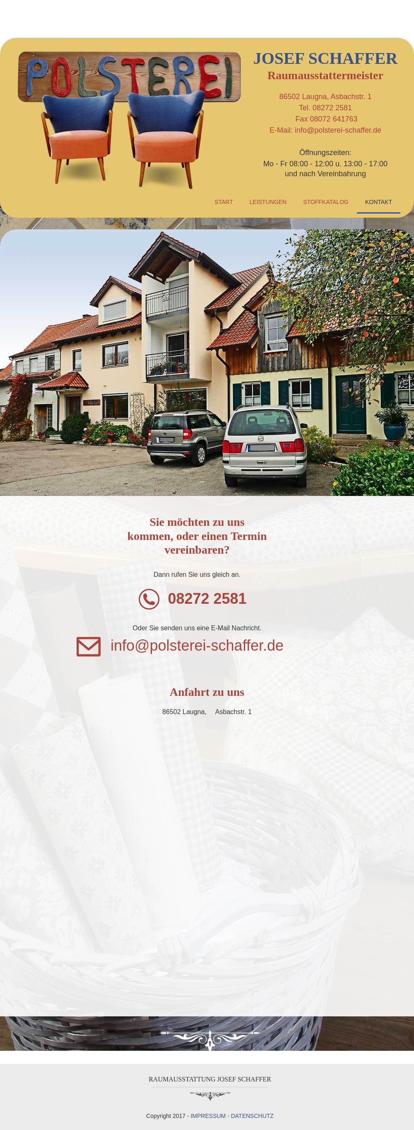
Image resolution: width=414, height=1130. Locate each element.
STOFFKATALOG (326, 202)
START (223, 202)
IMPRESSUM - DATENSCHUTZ (231, 1116)
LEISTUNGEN (268, 202)
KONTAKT (378, 202)
